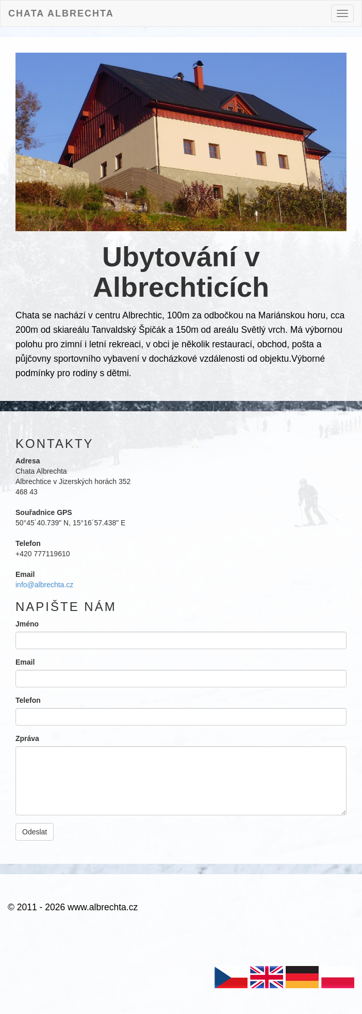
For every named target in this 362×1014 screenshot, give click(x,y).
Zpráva (27, 738)
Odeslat (34, 832)
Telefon (28, 700)
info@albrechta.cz (44, 585)
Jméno (27, 624)
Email (25, 662)
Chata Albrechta (61, 12)
